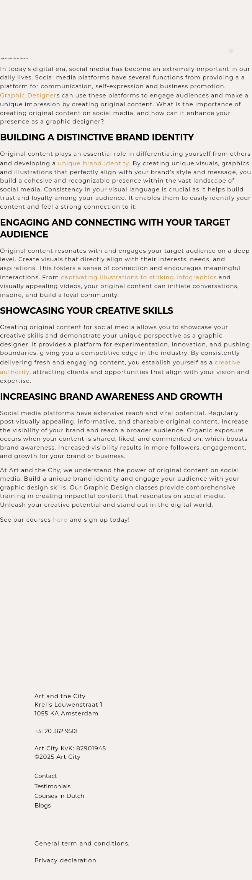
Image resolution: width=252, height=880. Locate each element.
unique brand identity (93, 163)
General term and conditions (81, 843)
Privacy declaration (65, 860)
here (61, 519)
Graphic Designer (28, 95)
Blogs (42, 805)
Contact (45, 775)
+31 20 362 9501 (56, 731)
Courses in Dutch (59, 795)
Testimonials (52, 786)
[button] (231, 51)
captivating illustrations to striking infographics (139, 277)
